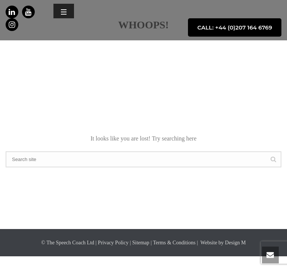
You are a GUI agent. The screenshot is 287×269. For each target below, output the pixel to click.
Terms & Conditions (174, 242)
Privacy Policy (113, 242)
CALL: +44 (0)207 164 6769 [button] (234, 27)
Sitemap (140, 242)
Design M (235, 242)
